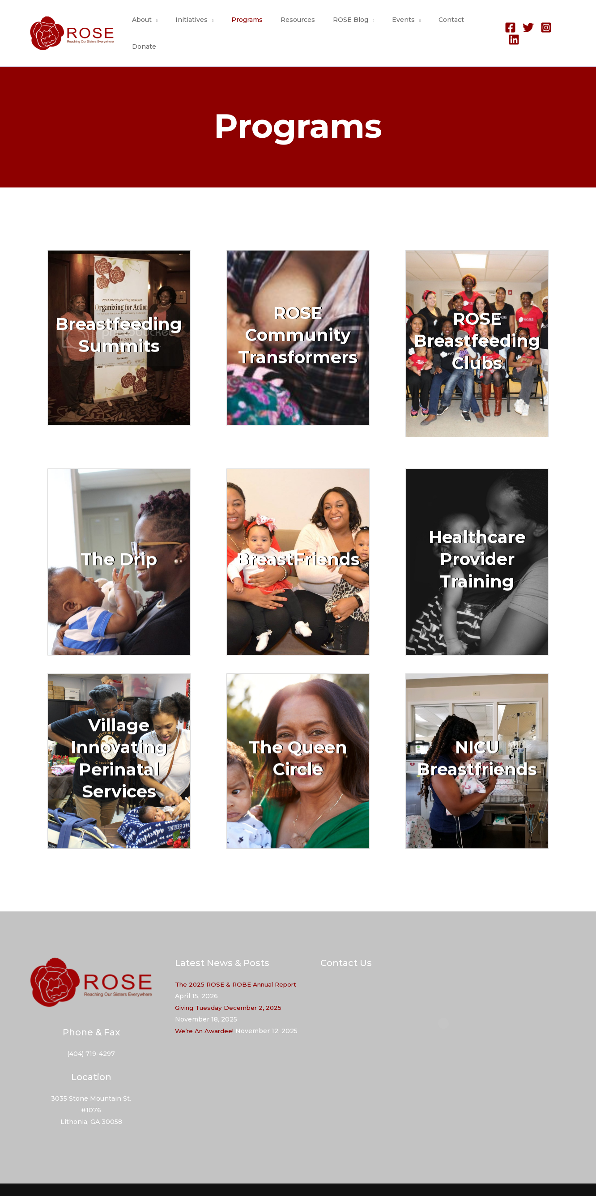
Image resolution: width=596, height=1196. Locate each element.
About (160, 24)
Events (394, 24)
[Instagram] (543, 24)
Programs (254, 24)
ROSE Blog (347, 24)
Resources (299, 24)
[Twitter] (525, 24)
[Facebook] (507, 24)
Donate (474, 24)
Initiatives (204, 24)
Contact (437, 24)
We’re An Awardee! (205, 1013)
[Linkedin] (560, 24)
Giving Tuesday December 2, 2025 (230, 989)
